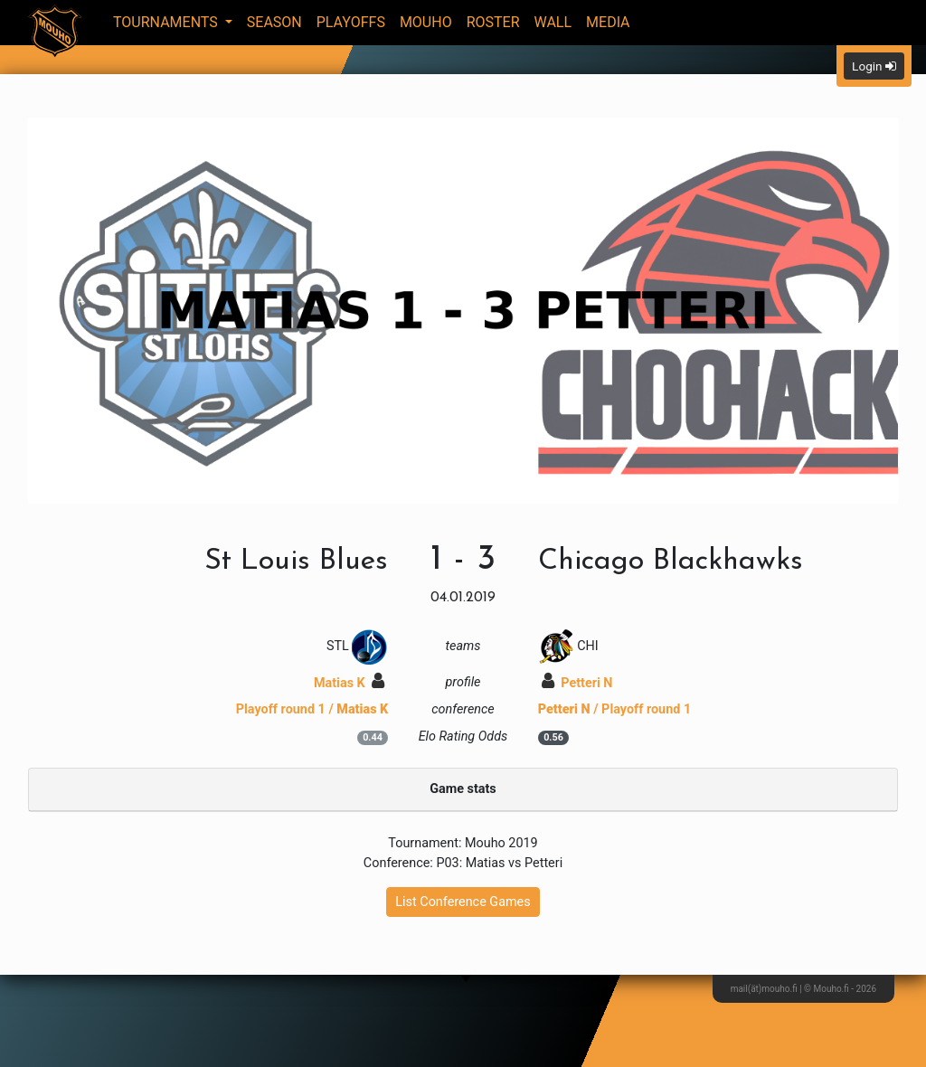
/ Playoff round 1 (615, 709)
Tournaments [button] (167, 22)
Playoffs (351, 22)
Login (874, 66)
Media (608, 22)
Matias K (349, 683)
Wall (553, 22)
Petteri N (577, 683)
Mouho (426, 22)
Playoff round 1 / (312, 709)
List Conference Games (462, 902)
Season (274, 22)
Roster (493, 22)
